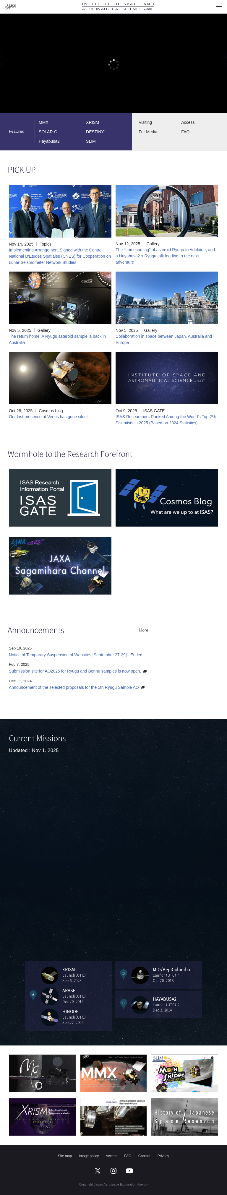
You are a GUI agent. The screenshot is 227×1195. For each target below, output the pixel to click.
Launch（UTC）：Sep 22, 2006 (87, 1016)
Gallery (152, 244)
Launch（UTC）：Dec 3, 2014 (177, 1004)
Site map (65, 1156)
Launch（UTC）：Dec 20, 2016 (87, 995)
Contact (144, 1156)
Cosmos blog (51, 411)
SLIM (91, 141)
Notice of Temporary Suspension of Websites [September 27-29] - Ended (75, 654)
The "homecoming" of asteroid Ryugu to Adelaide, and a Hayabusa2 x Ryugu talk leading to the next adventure (165, 255)
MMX (43, 122)
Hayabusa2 (49, 141)
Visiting (145, 122)
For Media (148, 131)
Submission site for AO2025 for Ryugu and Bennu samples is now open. (75, 671)
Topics (45, 244)
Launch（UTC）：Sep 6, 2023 (87, 974)
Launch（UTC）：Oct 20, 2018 (177, 974)
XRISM (92, 122)
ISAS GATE (154, 411)
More (143, 630)
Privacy (163, 1156)
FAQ (185, 131)
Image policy (89, 1156)
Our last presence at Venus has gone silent (48, 416)
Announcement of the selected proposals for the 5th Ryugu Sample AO (74, 687)
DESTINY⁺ (96, 131)
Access (187, 122)
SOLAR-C (48, 131)
